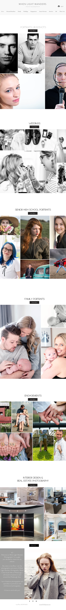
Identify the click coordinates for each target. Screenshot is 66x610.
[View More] (33, 30)
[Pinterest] (33, 601)
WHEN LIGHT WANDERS (33, 4)
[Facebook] (29, 601)
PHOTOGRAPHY (33, 6)
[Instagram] (36, 601)
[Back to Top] (34, 545)
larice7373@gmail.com (45, 604)
